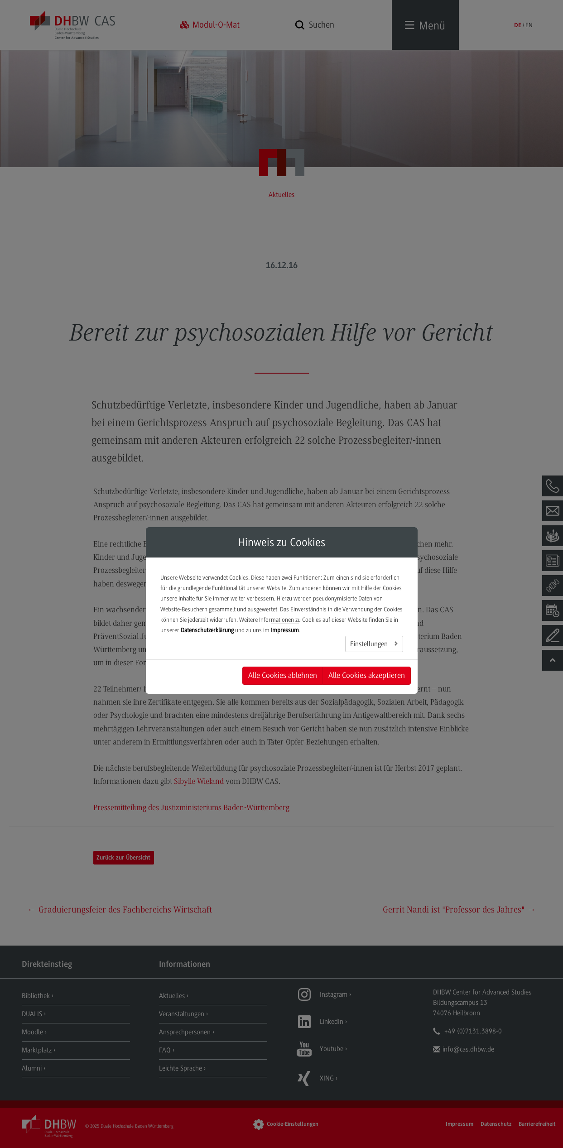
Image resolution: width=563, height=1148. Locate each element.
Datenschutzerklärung (207, 630)
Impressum (285, 630)
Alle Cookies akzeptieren (366, 675)
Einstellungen (370, 644)
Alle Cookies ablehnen (282, 675)
